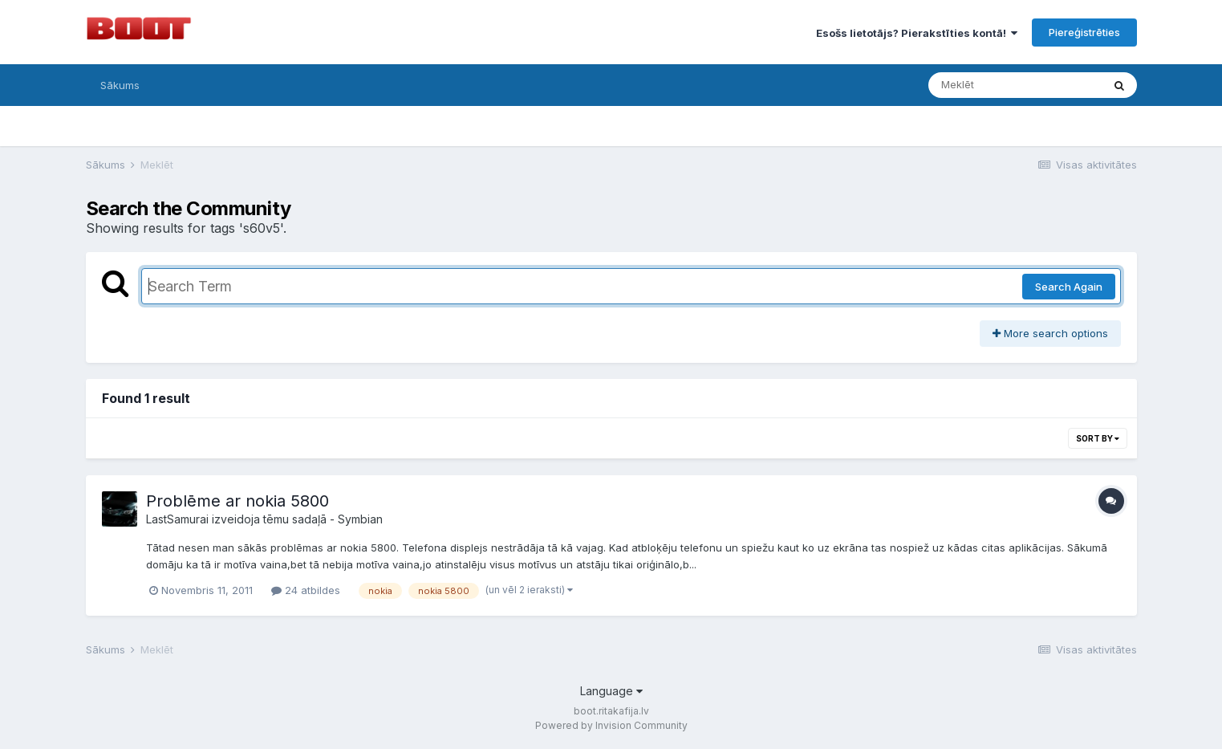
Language (611, 691)
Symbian (360, 519)
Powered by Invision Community (611, 725)
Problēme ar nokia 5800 (237, 501)
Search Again (1068, 286)
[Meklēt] (1015, 85)
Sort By (1097, 438)
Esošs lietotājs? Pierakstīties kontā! (916, 32)
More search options (1050, 333)
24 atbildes (305, 590)
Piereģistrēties (1084, 32)
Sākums (120, 85)
